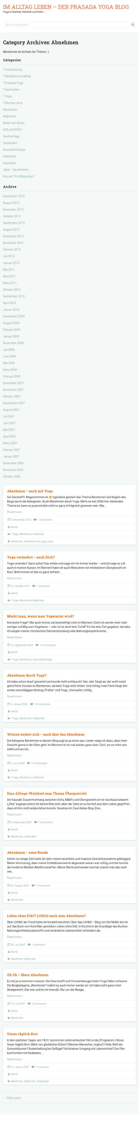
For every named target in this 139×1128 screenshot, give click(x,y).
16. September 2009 (22, 645)
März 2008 (10, 369)
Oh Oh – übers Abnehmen (28, 975)
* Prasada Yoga (13, 83)
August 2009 (11, 323)
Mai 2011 (9, 269)
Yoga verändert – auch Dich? (31, 557)
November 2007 (13, 389)
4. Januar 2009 (19, 704)
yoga (50, 541)
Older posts (12, 1097)
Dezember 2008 (13, 343)
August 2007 (11, 409)
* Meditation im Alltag (17, 76)
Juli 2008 (9, 349)
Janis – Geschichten (16, 169)
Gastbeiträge (11, 136)
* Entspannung (12, 69)
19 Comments (39, 763)
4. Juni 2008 (18, 763)
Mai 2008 (9, 363)
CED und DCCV (12, 129)
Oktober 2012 (11, 249)
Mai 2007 (9, 429)
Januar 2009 (11, 336)
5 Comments (39, 1003)
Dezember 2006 (13, 463)
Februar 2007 (11, 449)
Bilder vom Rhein (13, 123)
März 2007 (10, 443)
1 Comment (43, 586)
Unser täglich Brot (22, 1034)
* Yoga (7, 96)
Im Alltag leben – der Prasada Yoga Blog (66, 6)
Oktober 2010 (11, 289)
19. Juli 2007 (18, 1003)
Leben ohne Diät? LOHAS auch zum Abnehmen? (46, 916)
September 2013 (14, 223)
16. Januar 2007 (20, 1067)
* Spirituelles (11, 89)
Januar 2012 (11, 263)
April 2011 (9, 276)
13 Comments (48, 645)
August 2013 (11, 229)
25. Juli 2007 (18, 944)
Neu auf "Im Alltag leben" (19, 176)
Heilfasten (9, 156)
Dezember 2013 (13, 209)
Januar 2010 (11, 309)
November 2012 (13, 243)
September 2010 (14, 296)
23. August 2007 (20, 885)
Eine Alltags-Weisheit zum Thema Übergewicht (47, 793)
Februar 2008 (11, 376)
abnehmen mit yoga (35, 541)
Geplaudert (10, 143)
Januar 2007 (11, 456)
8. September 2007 (21, 822)
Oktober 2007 (11, 396)
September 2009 (14, 316)
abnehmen (17, 541)
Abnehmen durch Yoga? (27, 675)
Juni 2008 (9, 356)
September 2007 (14, 403)
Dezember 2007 (13, 383)
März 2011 (10, 283)
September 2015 (14, 196)
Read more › (15, 512)
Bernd (14, 527)
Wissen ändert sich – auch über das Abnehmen (46, 734)
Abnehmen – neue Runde (27, 852)
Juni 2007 (9, 423)
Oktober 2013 (11, 216)
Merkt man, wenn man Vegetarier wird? (40, 616)
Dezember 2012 (13, 236)
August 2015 (11, 202)
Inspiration (9, 163)
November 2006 (13, 469)
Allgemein (9, 116)
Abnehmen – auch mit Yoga (30, 491)
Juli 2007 (9, 416)
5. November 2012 (21, 519)
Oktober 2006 (11, 476)
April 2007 (9, 436)
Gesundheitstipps (14, 149)
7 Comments (45, 519)
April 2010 (9, 303)
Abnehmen (10, 109)
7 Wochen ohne (13, 103)
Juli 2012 (9, 256)
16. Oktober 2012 (20, 586)
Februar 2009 (11, 329)
